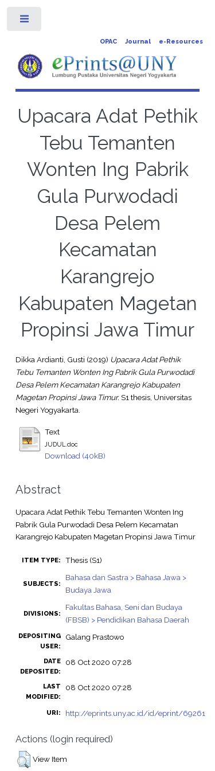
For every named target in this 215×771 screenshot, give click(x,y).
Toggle (25, 21)
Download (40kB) (75, 455)
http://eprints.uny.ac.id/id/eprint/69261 (135, 713)
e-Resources (181, 41)
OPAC (108, 41)
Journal (138, 41)
